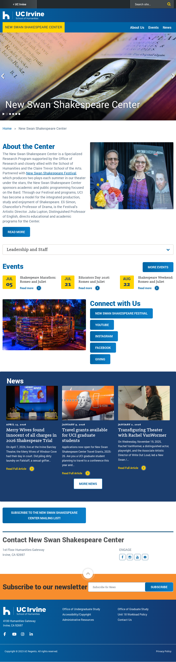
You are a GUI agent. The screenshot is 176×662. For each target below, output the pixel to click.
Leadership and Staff (27, 249)
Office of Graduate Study (133, 609)
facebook (6, 634)
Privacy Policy (163, 651)
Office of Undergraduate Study (81, 609)
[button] (88, 574)
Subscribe (159, 587)
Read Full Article (16, 468)
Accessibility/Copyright (76, 614)
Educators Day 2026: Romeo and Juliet (94, 280)
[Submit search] (168, 3)
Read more (16, 232)
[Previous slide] (3, 76)
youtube (14, 634)
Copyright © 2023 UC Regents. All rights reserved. (31, 651)
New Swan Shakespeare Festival (51, 173)
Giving (100, 359)
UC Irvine (20, 4)
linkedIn (32, 634)
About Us (137, 27)
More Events (158, 267)
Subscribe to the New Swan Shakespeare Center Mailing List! (44, 515)
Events (153, 27)
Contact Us (125, 619)
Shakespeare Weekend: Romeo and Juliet (155, 280)
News (167, 27)
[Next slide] (173, 76)
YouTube (102, 325)
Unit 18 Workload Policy (132, 614)
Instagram (104, 336)
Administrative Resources (78, 619)
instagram (23, 634)
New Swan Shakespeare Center (33, 27)
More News (88, 484)
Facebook (103, 348)
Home (7, 128)
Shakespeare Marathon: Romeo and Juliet (38, 280)
